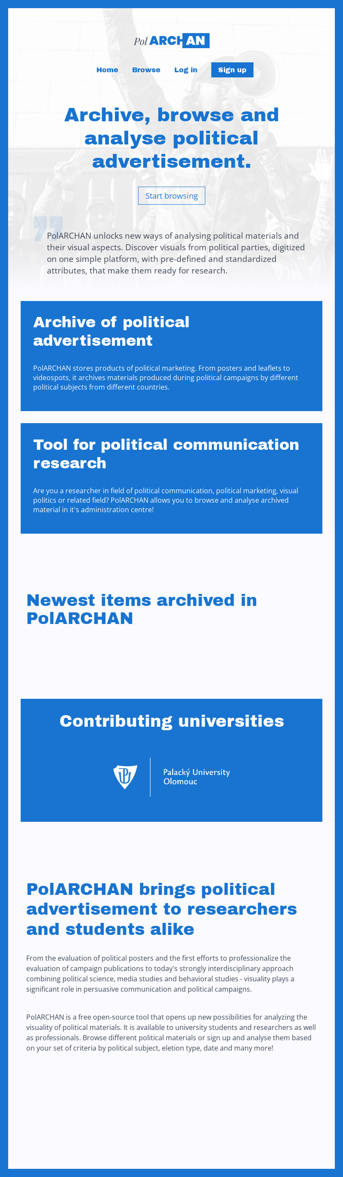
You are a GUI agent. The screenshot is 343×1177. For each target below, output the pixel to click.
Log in (186, 70)
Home (107, 70)
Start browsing (171, 196)
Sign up (232, 70)
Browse (146, 70)
